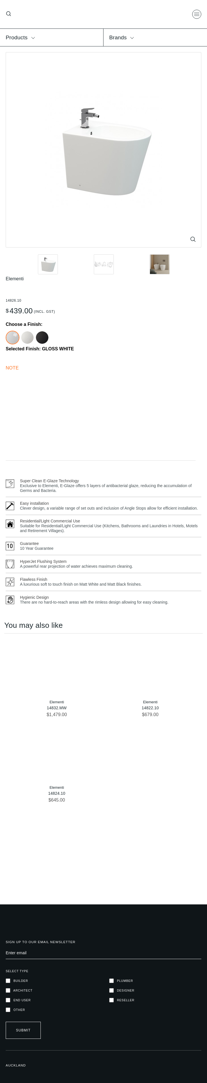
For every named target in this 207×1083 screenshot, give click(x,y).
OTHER (15, 1010)
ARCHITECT (19, 990)
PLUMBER (121, 980)
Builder (17, 980)
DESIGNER (121, 990)
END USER (18, 1000)
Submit (23, 1030)
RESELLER (121, 1000)
